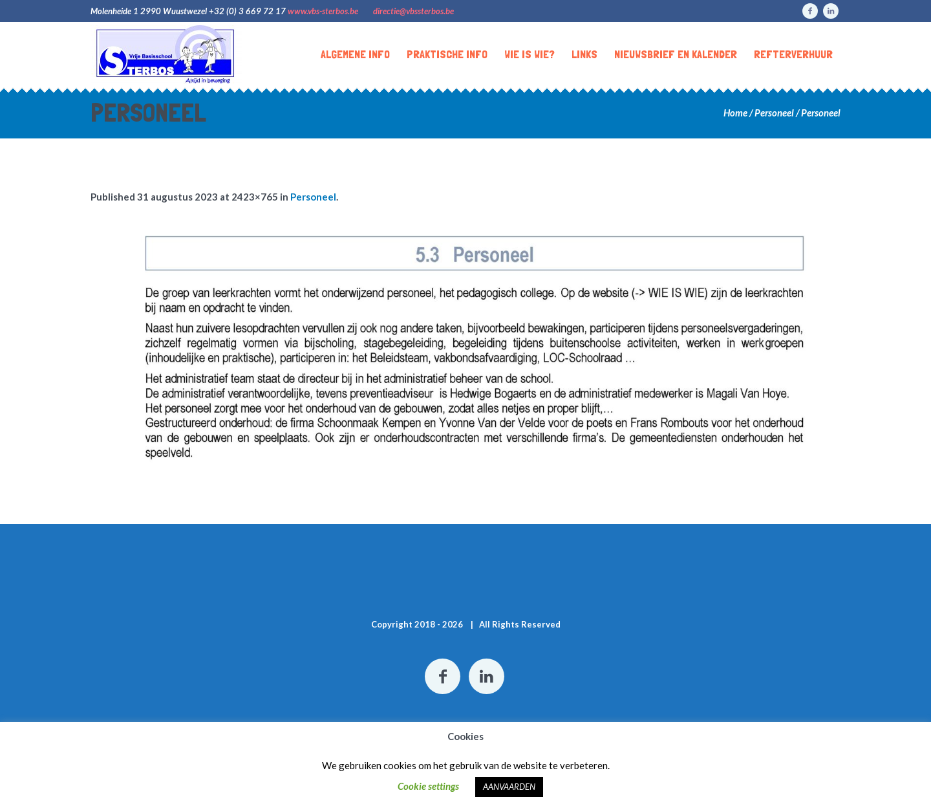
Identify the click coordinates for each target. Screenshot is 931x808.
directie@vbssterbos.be (413, 11)
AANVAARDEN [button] (509, 786)
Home (735, 112)
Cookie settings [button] (428, 786)
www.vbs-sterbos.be (323, 11)
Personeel (774, 112)
